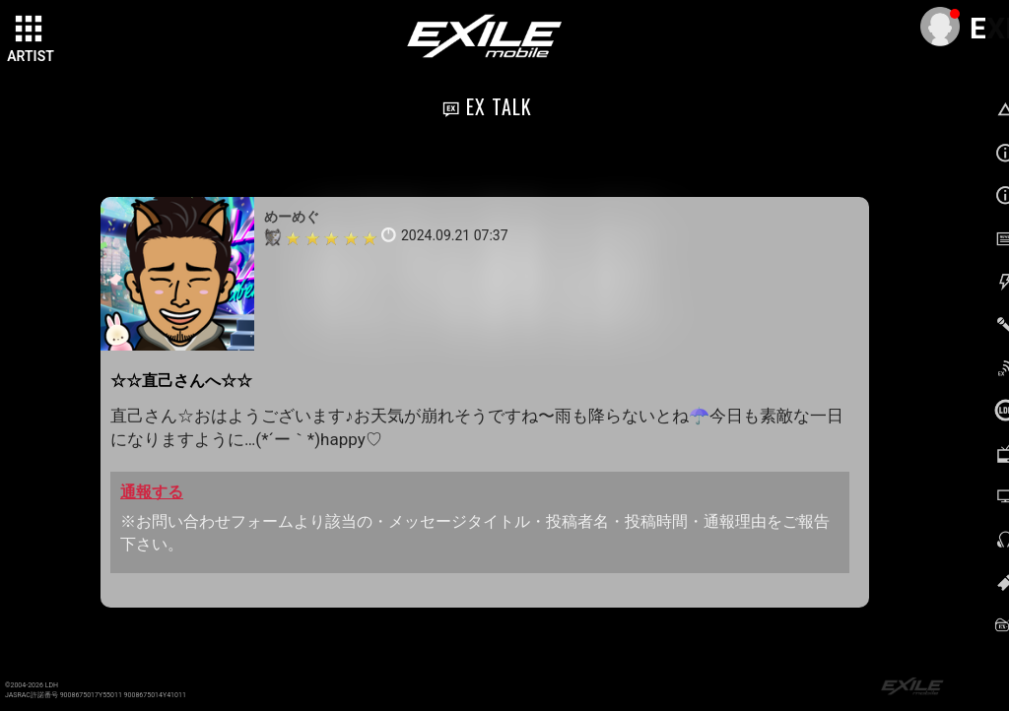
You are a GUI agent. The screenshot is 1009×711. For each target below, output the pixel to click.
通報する (151, 492)
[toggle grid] (30, 30)
